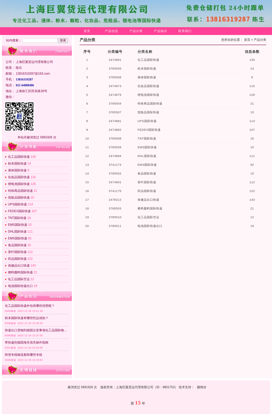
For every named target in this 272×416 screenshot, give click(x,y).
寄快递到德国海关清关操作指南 (26, 342)
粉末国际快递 (17, 163)
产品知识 (160, 31)
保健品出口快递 (19, 265)
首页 (87, 31)
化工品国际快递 (19, 156)
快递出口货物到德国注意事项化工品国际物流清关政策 (37, 330)
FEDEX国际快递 (19, 211)
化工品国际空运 (19, 279)
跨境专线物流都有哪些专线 (23, 354)
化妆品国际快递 (19, 177)
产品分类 (136, 31)
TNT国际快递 (17, 218)
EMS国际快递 (17, 224)
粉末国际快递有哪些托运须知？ (26, 318)
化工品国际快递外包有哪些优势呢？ (30, 305)
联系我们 (185, 31)
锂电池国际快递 (19, 184)
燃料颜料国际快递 (20, 272)
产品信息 (111, 31)
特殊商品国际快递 (20, 190)
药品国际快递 (17, 258)
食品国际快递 (17, 245)
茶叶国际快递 (17, 252)
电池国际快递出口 (20, 286)
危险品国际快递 (19, 197)
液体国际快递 (17, 170)
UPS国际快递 (17, 204)
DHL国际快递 (17, 231)
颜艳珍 (201, 387)
